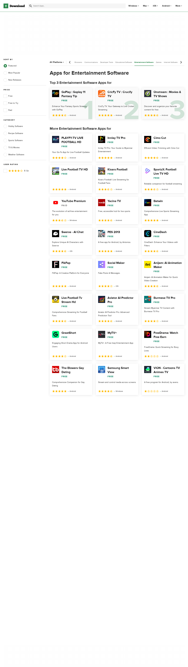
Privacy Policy (110, 539)
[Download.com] (14, 6)
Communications (91, 62)
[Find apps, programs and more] (77, 6)
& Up (16, 171)
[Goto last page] (179, 401)
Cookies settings (111, 563)
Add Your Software (62, 544)
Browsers (78, 62)
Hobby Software (13, 126)
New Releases (12, 80)
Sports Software (13, 140)
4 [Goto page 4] (75, 401)
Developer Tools (106, 62)
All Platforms (57, 62)
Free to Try (11, 103)
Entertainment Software (144, 62)
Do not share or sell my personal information (114, 556)
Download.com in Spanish (65, 555)
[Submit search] (30, 6)
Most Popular (12, 73)
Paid (8, 110)
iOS (154, 6)
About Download (61, 539)
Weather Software (14, 154)
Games (159, 62)
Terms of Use (110, 544)
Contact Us (59, 550)
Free (8, 96)
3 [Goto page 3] (68, 401)
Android (166, 6)
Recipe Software (13, 133)
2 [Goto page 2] (60, 401)
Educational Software (123, 62)
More (179, 6)
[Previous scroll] (69, 62)
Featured (10, 66)
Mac (145, 6)
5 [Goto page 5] (83, 401)
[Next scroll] (180, 62)
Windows (132, 6)
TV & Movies (12, 147)
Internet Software (171, 62)
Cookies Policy (110, 550)
